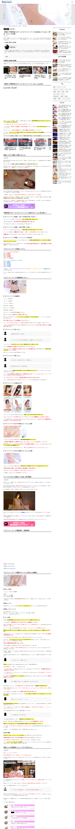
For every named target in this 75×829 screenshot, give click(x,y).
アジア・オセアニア (66, 98)
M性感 (55, 91)
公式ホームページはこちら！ (10, 568)
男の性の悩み (56, 96)
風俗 (54, 87)
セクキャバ (56, 89)
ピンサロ (61, 89)
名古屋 (63, 91)
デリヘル (59, 87)
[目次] (27, 56)
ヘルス (66, 89)
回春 (59, 91)
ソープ (64, 87)
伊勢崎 (55, 98)
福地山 (66, 96)
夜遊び (59, 98)
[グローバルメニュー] (72, 1)
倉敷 (67, 91)
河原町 (62, 96)
